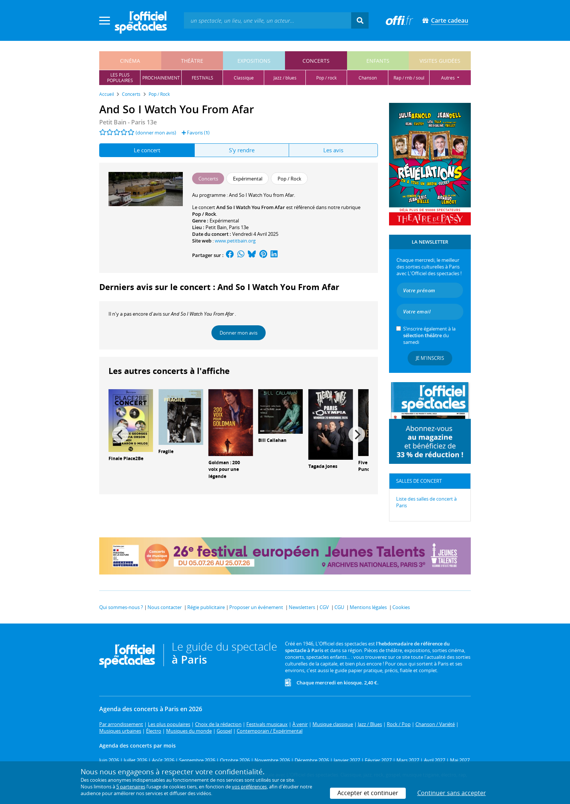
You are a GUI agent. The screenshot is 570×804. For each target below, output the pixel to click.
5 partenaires (130, 786)
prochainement (161, 78)
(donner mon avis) (156, 132)
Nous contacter (165, 607)
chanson (368, 78)
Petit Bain (216, 227)
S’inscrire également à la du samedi (429, 335)
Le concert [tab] (147, 150)
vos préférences (249, 786)
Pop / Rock (204, 214)
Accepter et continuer (367, 793)
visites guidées (440, 60)
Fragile (166, 451)
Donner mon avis (239, 332)
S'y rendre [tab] (242, 150)
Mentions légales (368, 607)
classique (244, 78)
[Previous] (120, 434)
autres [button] (448, 78)
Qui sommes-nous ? (121, 607)
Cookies (401, 607)
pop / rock (326, 78)
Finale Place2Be (126, 458)
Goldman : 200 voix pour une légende (224, 469)
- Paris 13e (128, 122)
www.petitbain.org (235, 240)
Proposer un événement (256, 607)
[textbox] (267, 20)
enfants (377, 60)
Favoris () (196, 132)
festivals (202, 78)
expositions (254, 60)
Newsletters (302, 607)
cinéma (130, 60)
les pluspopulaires (120, 78)
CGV (324, 607)
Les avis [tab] (333, 150)
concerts (316, 60)
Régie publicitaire (206, 607)
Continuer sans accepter (451, 793)
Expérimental (224, 220)
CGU (339, 607)
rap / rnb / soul (409, 78)
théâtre (192, 60)
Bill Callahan (272, 440)
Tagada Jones (322, 466)
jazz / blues (285, 78)
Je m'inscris (430, 358)
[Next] (357, 434)
